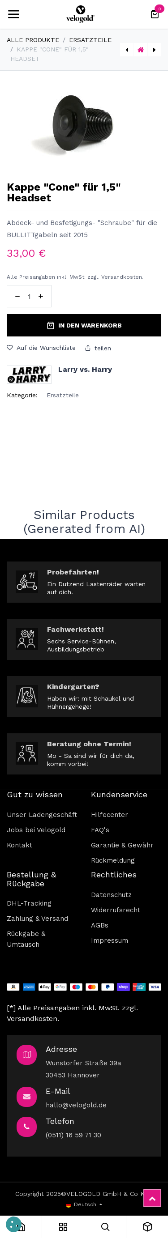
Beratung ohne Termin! (89, 744)
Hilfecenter (109, 815)
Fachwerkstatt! (75, 629)
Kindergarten (71, 686)
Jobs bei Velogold (36, 830)
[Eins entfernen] (17, 296)
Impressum (109, 940)
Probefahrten (72, 572)
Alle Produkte (33, 39)
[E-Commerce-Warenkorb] (154, 14)
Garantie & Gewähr (122, 845)
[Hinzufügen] (40, 296)
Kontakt (19, 845)
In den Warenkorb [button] (84, 325)
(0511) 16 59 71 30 (73, 1135)
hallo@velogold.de (76, 1105)
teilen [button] (98, 348)
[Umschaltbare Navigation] (13, 14)
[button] (14, 1224)
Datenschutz (111, 895)
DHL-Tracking (29, 903)
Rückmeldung (113, 860)
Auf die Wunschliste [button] (41, 347)
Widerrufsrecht (115, 910)
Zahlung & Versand (37, 919)
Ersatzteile (90, 39)
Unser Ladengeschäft (42, 815)
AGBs (99, 925)
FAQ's (100, 830)
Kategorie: (22, 395)
